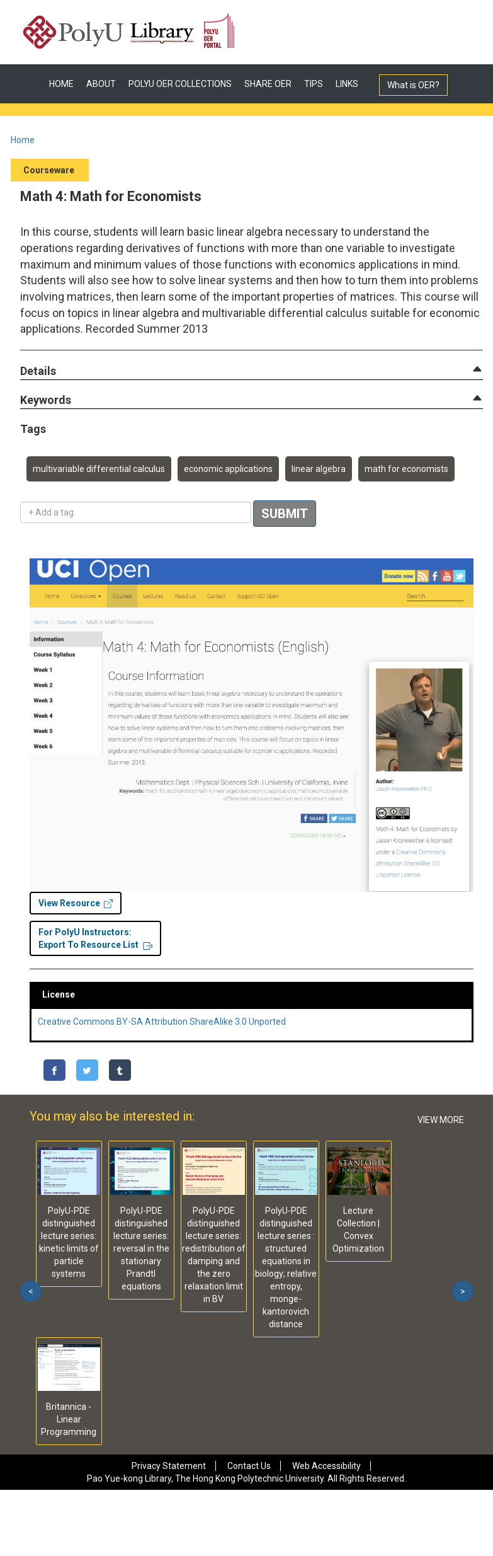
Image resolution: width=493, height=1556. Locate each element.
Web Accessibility (326, 1466)
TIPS (313, 84)
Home (23, 140)
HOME (61, 84)
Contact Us (249, 1466)
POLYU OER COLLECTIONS (180, 84)
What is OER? (413, 85)
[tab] (251, 371)
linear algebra (319, 469)
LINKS (347, 84)
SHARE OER (268, 84)
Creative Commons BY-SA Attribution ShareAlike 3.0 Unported (162, 1022)
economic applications (228, 469)
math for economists (406, 469)
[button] (38, 371)
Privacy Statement (169, 1466)
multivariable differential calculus (99, 469)
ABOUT (101, 84)
